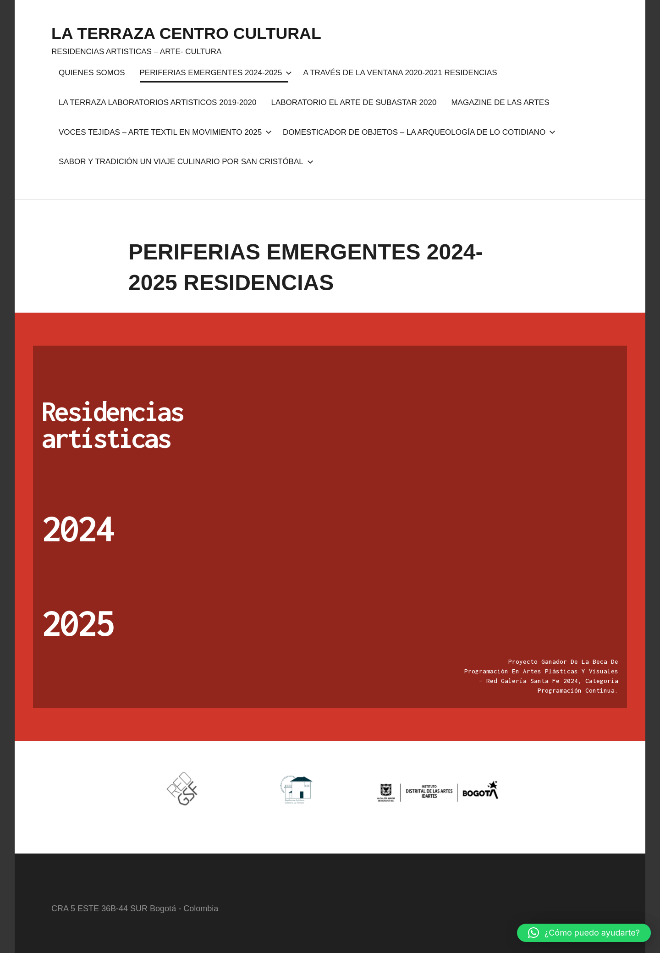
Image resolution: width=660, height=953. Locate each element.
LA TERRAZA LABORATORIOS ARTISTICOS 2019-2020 (157, 102)
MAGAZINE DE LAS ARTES (500, 102)
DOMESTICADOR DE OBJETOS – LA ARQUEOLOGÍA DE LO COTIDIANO (417, 132)
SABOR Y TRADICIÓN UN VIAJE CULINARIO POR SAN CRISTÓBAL (184, 161)
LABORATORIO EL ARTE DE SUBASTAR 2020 (353, 102)
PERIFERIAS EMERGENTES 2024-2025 (214, 72)
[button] (584, 933)
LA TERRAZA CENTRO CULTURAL (187, 33)
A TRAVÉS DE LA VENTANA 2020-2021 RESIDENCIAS (400, 72)
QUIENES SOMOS (92, 72)
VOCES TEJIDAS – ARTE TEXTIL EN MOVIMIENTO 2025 (163, 132)
